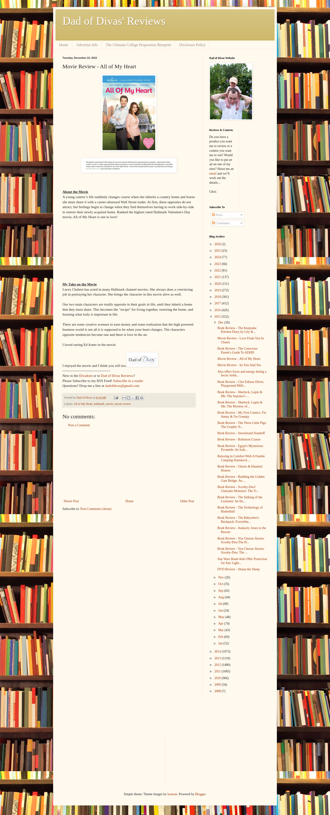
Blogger (200, 794)
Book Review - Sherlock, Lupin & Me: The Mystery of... (239, 404)
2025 (218, 250)
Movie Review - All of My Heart (238, 359)
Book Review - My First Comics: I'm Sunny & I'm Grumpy (241, 414)
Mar (221, 630)
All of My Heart (83, 404)
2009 (218, 684)
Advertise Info (87, 45)
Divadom (85, 376)
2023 (218, 264)
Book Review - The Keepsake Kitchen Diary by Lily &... (237, 330)
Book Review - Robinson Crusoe (239, 439)
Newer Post (71, 501)
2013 (218, 658)
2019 (218, 290)
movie (109, 404)
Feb (221, 637)
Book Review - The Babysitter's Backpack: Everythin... (238, 519)
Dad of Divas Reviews (117, 376)
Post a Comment (79, 425)
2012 (218, 665)
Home (63, 45)
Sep (221, 590)
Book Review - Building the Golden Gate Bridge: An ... (241, 478)
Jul (220, 603)
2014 (218, 651)
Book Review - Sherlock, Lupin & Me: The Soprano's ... (239, 394)
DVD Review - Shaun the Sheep (238, 569)
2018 (218, 297)
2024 (218, 257)
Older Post (187, 501)
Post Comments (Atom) (95, 509)
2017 (218, 303)
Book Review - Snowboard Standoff (241, 433)
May (221, 617)
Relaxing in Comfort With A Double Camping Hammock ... (241, 458)
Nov (221, 577)
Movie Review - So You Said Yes (239, 365)
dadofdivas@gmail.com (122, 386)
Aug (221, 597)
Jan (220, 643)
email (213, 173)
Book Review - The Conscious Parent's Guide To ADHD (237, 350)
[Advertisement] (129, 463)
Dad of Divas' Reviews (113, 21)
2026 (218, 244)
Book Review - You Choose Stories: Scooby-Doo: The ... (241, 550)
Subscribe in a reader (128, 381)
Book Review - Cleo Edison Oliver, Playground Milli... (240, 384)
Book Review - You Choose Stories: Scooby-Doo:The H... (241, 540)
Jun (220, 610)
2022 (218, 270)
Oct (221, 584)
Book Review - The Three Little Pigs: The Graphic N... (242, 425)
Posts (217, 215)
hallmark (99, 404)
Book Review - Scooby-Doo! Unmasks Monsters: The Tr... (238, 489)
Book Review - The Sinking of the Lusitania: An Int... (239, 499)
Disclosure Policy (192, 45)
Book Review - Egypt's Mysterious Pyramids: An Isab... (240, 448)
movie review (123, 404)
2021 (218, 277)
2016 (218, 310)
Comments (221, 223)
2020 (218, 283)
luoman (172, 794)
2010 (218, 678)
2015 (218, 316)
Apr (221, 623)
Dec (221, 322)
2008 (218, 691)
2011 (218, 671)
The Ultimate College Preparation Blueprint (138, 45)
